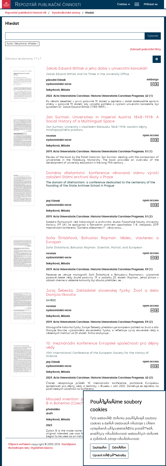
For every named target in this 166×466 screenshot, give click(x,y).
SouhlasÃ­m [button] (100, 447)
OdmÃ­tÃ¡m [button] (119, 447)
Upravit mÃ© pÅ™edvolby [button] (109, 455)
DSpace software (19, 444)
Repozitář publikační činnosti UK (25, 12)
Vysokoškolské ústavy (66, 12)
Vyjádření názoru (42, 447)
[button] (123, 4)
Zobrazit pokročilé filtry (145, 49)
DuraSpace (69, 444)
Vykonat (152, 35)
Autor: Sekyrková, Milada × (22, 43)
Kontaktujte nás (18, 447)
